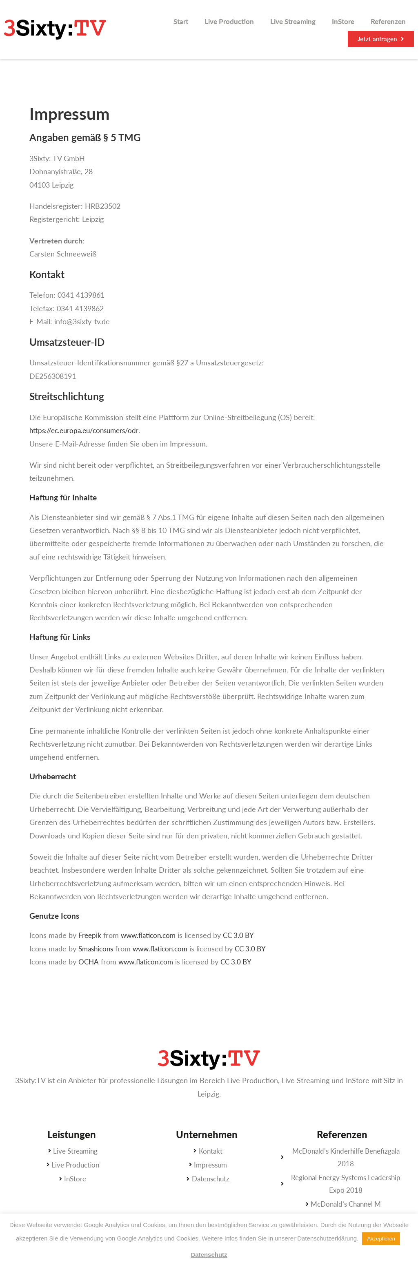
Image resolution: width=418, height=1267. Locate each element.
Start (180, 21)
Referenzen (388, 21)
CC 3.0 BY (244, 935)
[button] (381, 39)
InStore (343, 21)
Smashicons (97, 948)
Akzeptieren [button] (381, 1239)
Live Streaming (293, 21)
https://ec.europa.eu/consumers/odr (87, 430)
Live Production (229, 21)
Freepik (90, 935)
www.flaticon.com (151, 935)
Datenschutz (209, 1254)
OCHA (88, 961)
